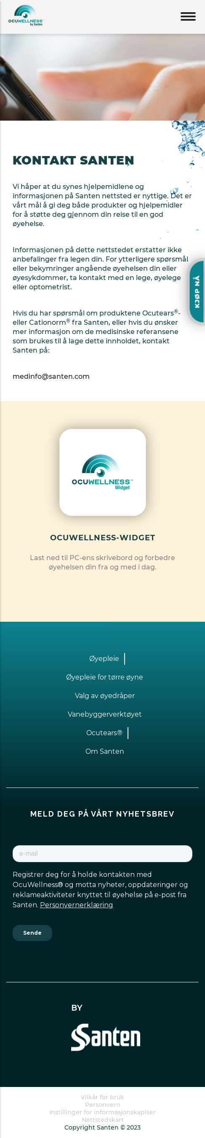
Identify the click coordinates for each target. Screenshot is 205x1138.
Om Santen (104, 751)
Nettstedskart (103, 1120)
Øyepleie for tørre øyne (104, 677)
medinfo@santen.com (51, 376)
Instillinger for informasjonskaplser (102, 1112)
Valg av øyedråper (105, 696)
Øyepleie (104, 659)
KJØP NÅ (197, 291)
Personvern (102, 1104)
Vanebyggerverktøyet (105, 714)
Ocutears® (104, 733)
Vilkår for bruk (102, 1097)
